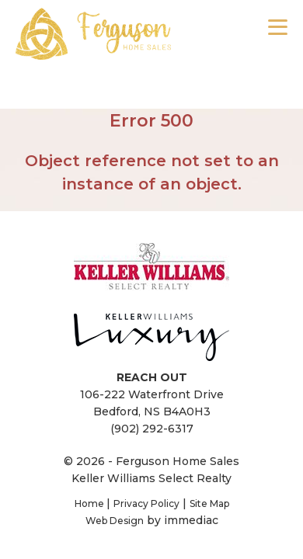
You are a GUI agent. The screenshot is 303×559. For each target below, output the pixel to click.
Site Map (209, 503)
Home (90, 503)
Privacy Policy (146, 503)
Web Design (114, 520)
